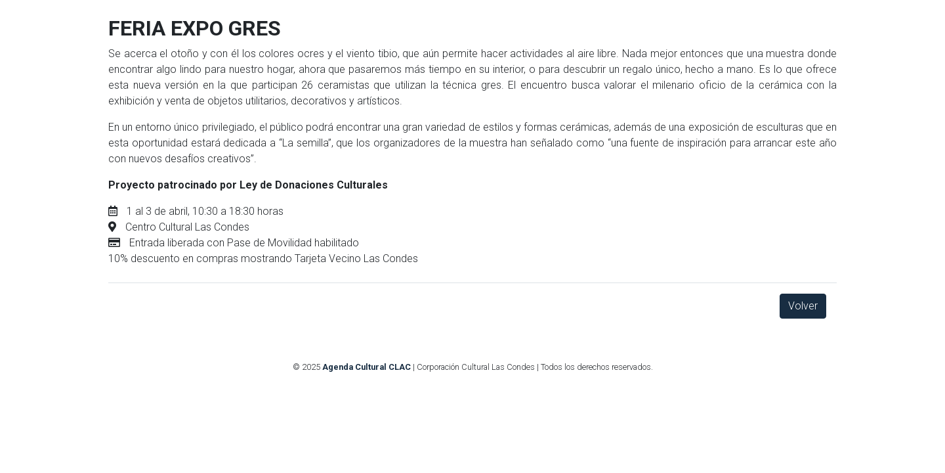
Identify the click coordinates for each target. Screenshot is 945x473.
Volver (803, 306)
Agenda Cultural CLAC (366, 367)
